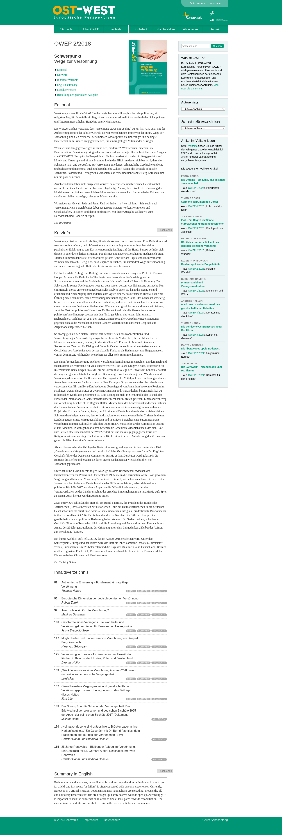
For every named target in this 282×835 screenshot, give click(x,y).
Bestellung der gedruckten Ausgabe (77, 94)
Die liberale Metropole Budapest (200, 348)
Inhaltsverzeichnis (67, 79)
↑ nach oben (165, 230)
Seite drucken (197, 3)
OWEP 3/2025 (196, 228)
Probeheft (141, 29)
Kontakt (215, 29)
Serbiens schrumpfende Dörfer (199, 201)
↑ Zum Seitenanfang (215, 820)
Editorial (62, 69)
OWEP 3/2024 (196, 334)
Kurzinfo (62, 74)
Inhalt (131, 591)
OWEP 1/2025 (196, 290)
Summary (143, 591)
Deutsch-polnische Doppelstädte (200, 264)
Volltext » (159, 591)
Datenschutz (112, 820)
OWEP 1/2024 (196, 375)
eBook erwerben (66, 89)
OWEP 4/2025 (196, 206)
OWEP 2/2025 (196, 250)
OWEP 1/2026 (196, 187)
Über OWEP (91, 29)
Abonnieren (190, 29)
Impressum (215, 3)
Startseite (66, 29)
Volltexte (116, 29)
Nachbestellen (165, 29)
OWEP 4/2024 (196, 312)
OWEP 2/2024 (196, 353)
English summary (67, 84)
